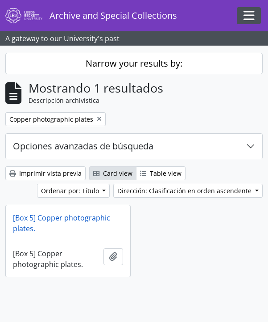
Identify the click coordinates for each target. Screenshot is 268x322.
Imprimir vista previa (45, 173)
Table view (160, 173)
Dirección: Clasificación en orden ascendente (185, 190)
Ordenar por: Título (71, 190)
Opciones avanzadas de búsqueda (83, 146)
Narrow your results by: (134, 63)
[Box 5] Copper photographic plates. (61, 223)
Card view (112, 173)
